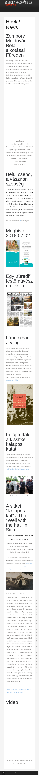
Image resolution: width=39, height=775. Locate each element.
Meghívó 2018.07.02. (18, 233)
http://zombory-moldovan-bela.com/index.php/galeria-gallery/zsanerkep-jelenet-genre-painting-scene (20, 566)
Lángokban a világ (18, 340)
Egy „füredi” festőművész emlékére (19, 280)
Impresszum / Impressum (14, 773)
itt (20, 221)
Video (12, 702)
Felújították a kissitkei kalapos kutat (17, 442)
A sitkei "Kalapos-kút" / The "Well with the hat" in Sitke (16, 517)
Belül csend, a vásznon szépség (19, 179)
